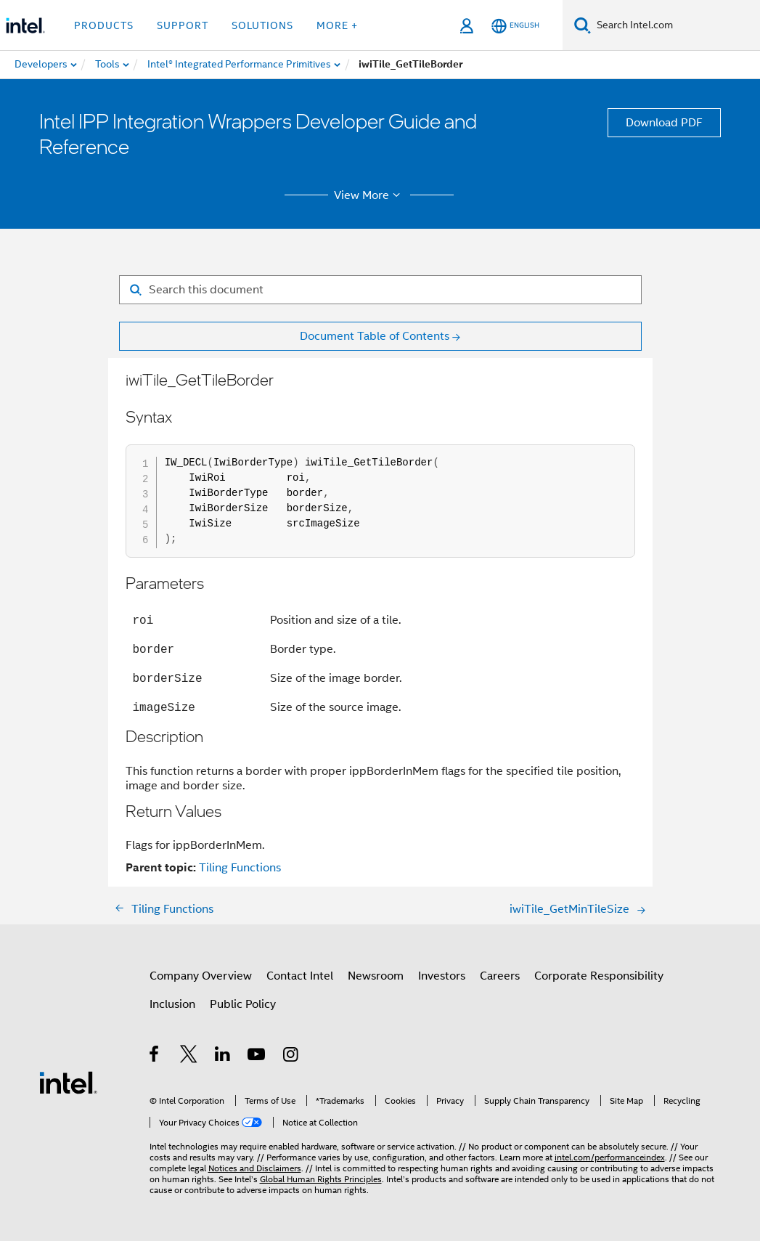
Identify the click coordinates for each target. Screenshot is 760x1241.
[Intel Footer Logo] (68, 1082)
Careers (500, 976)
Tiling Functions (240, 867)
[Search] (582, 25)
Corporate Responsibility (598, 976)
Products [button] (104, 25)
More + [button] (337, 25)
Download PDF (664, 122)
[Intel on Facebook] (155, 1056)
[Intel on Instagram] (291, 1056)
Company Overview (201, 976)
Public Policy (243, 1004)
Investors (441, 976)
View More (369, 195)
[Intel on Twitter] (189, 1056)
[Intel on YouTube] (257, 1056)
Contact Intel (299, 976)
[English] (515, 26)
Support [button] (182, 25)
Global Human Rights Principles (321, 1178)
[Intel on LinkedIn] (223, 1056)
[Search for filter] (380, 289)
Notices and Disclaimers (254, 1168)
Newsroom (376, 976)
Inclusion (172, 1004)
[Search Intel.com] (675, 25)
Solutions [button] (262, 25)
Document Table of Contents (374, 336)
